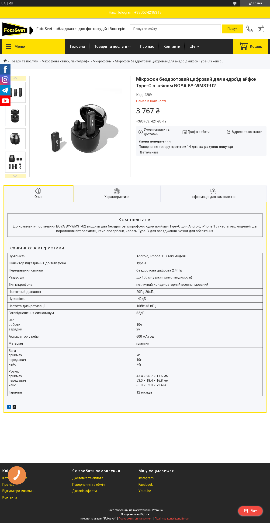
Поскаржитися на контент (135, 518)
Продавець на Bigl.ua (135, 514)
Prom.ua (157, 510)
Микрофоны (102, 61)
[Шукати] (232, 28)
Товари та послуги (110, 46)
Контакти (171, 46)
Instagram (146, 478)
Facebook (145, 484)
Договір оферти (84, 491)
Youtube (144, 491)
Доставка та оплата (87, 478)
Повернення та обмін (88, 484)
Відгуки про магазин (18, 491)
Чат (250, 511)
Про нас (147, 46)
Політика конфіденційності (172, 518)
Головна (77, 46)
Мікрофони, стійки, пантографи (66, 61)
